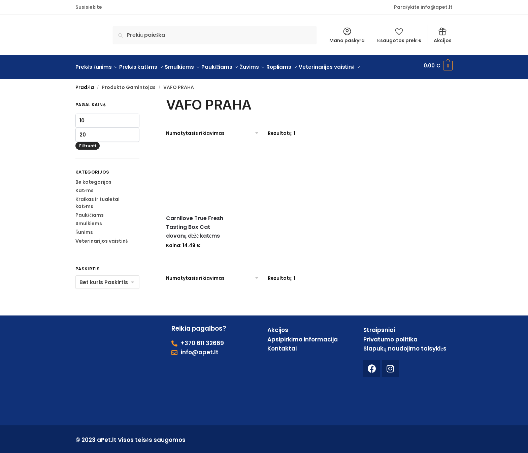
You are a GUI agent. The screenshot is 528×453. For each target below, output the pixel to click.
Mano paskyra (347, 35)
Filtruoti (87, 142)
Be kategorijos (93, 178)
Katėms (84, 187)
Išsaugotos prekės (399, 35)
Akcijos (443, 35)
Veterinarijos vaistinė (101, 238)
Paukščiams (89, 211)
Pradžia (84, 84)
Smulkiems (88, 220)
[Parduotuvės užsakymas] (212, 130)
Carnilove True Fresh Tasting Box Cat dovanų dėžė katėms (194, 224)
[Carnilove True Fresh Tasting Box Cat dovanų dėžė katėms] (198, 174)
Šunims (84, 229)
